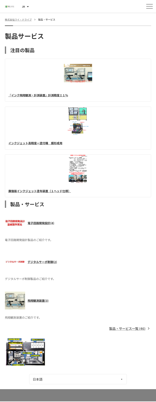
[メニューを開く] (149, 6)
